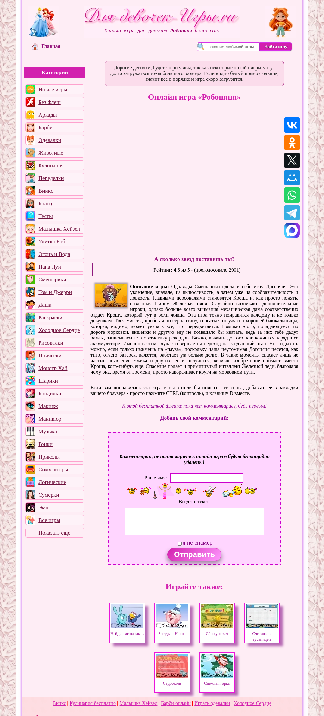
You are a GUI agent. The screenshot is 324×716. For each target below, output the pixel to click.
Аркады (47, 114)
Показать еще (54, 532)
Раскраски (50, 317)
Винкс (45, 190)
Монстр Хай (52, 368)
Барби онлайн (176, 703)
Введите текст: (194, 501)
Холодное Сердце (59, 330)
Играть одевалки (212, 703)
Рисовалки (50, 342)
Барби (45, 127)
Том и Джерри (55, 292)
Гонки (45, 444)
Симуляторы (53, 469)
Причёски (49, 355)
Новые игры (52, 89)
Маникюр (49, 418)
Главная (46, 46)
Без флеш (49, 102)
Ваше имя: (155, 477)
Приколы (49, 456)
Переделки (51, 178)
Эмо (43, 507)
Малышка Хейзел (59, 228)
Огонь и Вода (54, 254)
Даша (44, 304)
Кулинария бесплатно (93, 703)
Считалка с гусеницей (262, 634)
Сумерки (48, 494)
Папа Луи (49, 266)
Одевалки (49, 140)
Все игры (49, 520)
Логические (52, 482)
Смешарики (52, 279)
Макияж (48, 406)
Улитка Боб (51, 241)
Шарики (48, 380)
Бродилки (49, 393)
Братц (45, 203)
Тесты (45, 216)
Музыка (47, 431)
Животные (50, 152)
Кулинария (51, 165)
